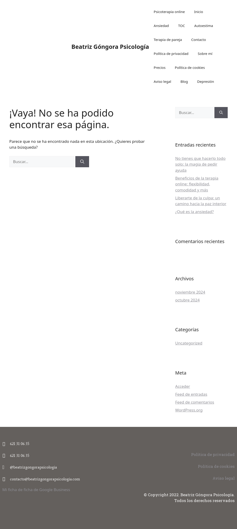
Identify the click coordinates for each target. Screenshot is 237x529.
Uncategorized (188, 343)
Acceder (182, 386)
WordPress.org (189, 410)
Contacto (198, 39)
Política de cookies (190, 67)
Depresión (205, 81)
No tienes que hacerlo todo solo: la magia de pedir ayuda (200, 164)
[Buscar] (82, 161)
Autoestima (203, 25)
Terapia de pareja (168, 39)
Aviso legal (162, 81)
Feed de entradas (191, 394)
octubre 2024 (187, 300)
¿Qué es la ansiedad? (194, 211)
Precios (160, 67)
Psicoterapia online (169, 11)
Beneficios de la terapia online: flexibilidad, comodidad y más (196, 184)
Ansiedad (161, 25)
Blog (184, 81)
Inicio (198, 11)
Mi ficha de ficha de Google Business (36, 489)
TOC (181, 25)
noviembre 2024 (190, 292)
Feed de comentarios (194, 402)
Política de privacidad (171, 53)
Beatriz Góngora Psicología (110, 46)
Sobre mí (205, 53)
